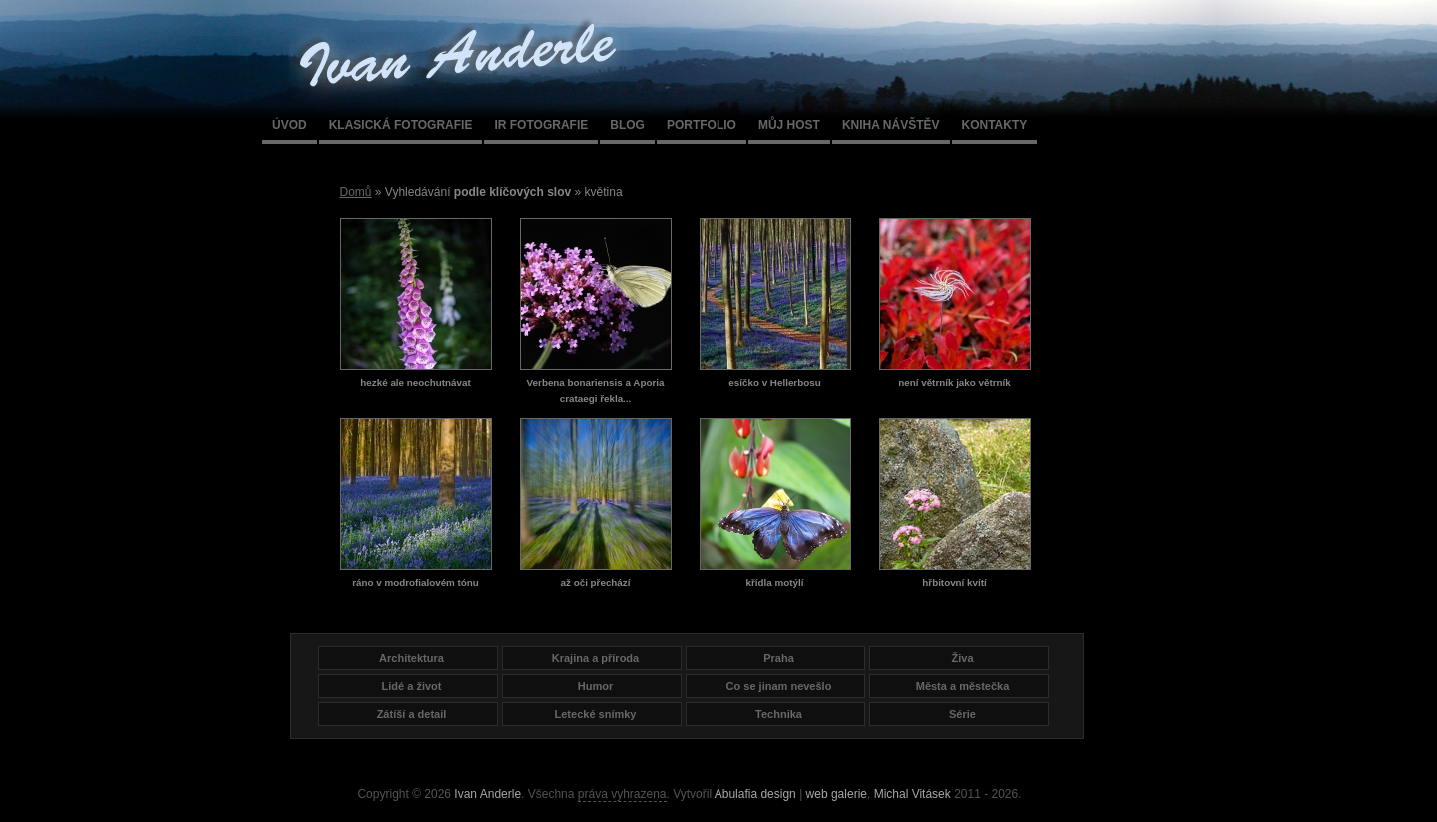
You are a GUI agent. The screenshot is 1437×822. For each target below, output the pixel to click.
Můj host (789, 125)
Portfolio (701, 125)
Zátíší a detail (412, 714)
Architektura (411, 658)
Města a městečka (963, 686)
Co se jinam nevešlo (779, 686)
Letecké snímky (596, 714)
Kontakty (995, 125)
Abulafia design (755, 794)
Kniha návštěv (891, 125)
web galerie (836, 794)
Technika (778, 714)
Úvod (289, 125)
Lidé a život (412, 686)
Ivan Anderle (487, 794)
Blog (627, 125)
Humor (595, 686)
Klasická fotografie (401, 125)
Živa (962, 658)
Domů (356, 192)
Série (962, 714)
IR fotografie (541, 125)
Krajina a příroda (595, 658)
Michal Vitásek (912, 794)
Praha (778, 658)
